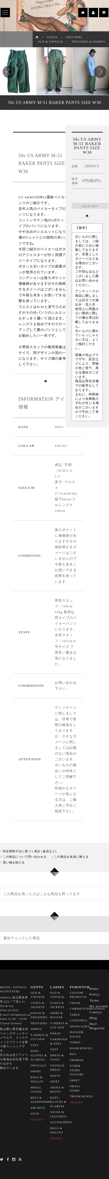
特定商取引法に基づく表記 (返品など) (29, 851)
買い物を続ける (14, 862)
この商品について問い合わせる (25, 856)
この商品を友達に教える (71, 856)
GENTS (52, 37)
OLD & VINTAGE (50, 41)
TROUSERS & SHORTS (88, 41)
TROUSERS (73, 37)
